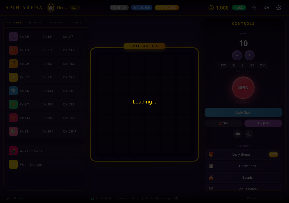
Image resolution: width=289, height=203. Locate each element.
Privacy (121, 198)
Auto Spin (243, 112)
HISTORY (56, 22)
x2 (233, 64)
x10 (252, 64)
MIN (223, 64)
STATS (77, 22)
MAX (263, 64)
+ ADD (239, 7)
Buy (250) (263, 123)
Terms (135, 198)
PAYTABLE (14, 22)
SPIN (243, 87)
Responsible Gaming (157, 198)
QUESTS (35, 22)
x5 (242, 64)
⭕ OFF (223, 123)
